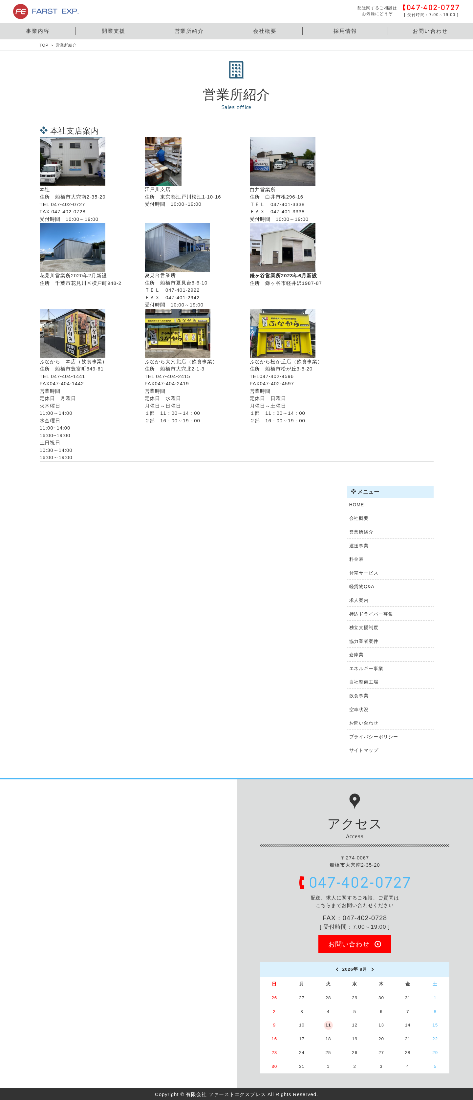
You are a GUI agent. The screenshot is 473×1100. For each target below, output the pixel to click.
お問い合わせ (430, 31)
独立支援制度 (363, 627)
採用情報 (345, 31)
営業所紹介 (189, 31)
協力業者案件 (363, 641)
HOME (356, 504)
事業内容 (38, 31)
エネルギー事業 (366, 668)
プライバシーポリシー (373, 736)
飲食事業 (359, 695)
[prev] (336, 969)
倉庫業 (356, 654)
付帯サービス (363, 573)
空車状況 (359, 709)
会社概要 (265, 31)
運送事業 (359, 545)
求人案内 (359, 600)
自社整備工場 (363, 682)
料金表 (356, 559)
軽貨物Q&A (362, 586)
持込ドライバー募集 (371, 614)
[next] (373, 969)
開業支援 (113, 31)
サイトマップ (363, 750)
